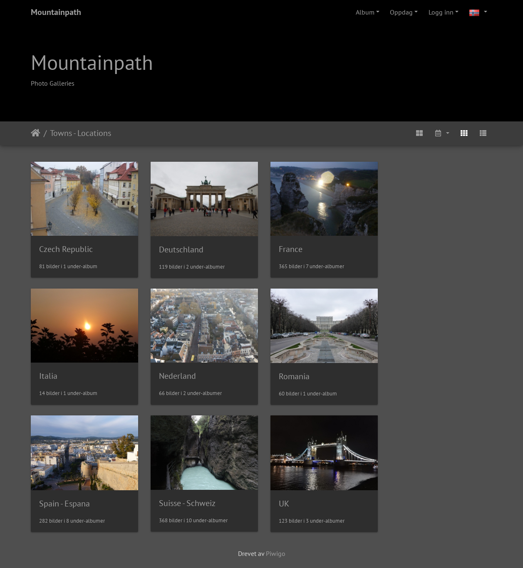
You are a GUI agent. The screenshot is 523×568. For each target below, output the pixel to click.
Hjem (35, 133)
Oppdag (401, 12)
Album (365, 12)
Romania (173, 374)
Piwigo (275, 550)
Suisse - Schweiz (423, 374)
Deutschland (180, 248)
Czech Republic (66, 248)
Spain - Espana (301, 374)
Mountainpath (56, 12)
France (288, 248)
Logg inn (441, 12)
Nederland (57, 374)
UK (44, 500)
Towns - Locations (80, 133)
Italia (404, 248)
